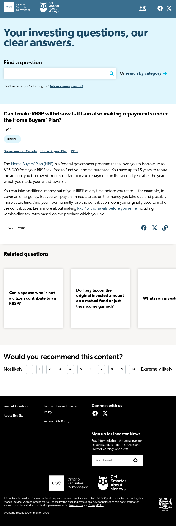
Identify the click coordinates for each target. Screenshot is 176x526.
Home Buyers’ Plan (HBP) (32, 164)
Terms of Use (76, 505)
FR (142, 8)
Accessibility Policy (56, 421)
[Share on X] (154, 228)
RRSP (74, 151)
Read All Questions (16, 406)
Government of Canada (20, 151)
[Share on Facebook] (143, 228)
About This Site (13, 416)
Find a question (23, 63)
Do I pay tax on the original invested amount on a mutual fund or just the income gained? (100, 298)
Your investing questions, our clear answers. (76, 38)
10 (133, 369)
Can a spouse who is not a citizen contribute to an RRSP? (32, 298)
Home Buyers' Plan (53, 151)
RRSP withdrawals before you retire (107, 208)
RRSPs (12, 139)
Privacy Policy (96, 505)
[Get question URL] (165, 228)
